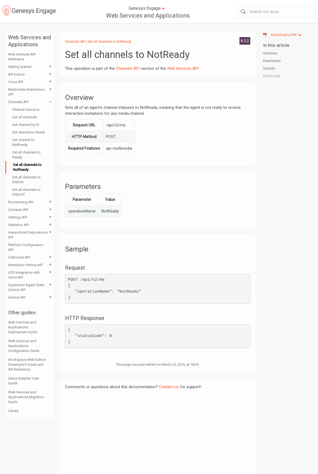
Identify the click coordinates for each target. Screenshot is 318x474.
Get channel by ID (25, 125)
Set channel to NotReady (23, 142)
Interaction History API (25, 265)
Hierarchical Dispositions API (27, 234)
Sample (269, 68)
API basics (16, 74)
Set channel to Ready (28, 132)
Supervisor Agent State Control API (26, 287)
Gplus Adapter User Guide (23, 380)
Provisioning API (20, 202)
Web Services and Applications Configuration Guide (23, 346)
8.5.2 (245, 40)
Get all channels (24, 117)
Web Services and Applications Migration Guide (26, 397)
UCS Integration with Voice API (24, 274)
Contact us (169, 386)
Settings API (17, 217)
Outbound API (19, 257)
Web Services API (183, 68)
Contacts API (18, 210)
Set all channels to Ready (26, 154)
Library (13, 411)
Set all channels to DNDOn (26, 179)
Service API (16, 297)
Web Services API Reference (21, 56)
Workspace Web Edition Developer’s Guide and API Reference (27, 364)
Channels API (18, 102)
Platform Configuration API (25, 247)
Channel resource (25, 109)
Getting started (19, 67)
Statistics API (18, 225)
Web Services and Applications (148, 15)
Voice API (15, 82)
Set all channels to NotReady (27, 167)
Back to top (271, 76)
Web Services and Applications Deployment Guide (22, 327)
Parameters (272, 61)
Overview (270, 53)
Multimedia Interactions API (26, 91)
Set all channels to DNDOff (26, 192)
